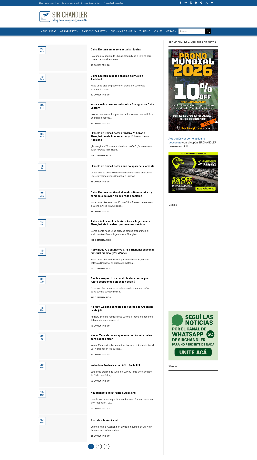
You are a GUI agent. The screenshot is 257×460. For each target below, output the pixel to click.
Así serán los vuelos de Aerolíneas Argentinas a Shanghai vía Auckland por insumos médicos (120, 223)
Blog (41, 3)
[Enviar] (208, 31)
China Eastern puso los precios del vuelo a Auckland (117, 77)
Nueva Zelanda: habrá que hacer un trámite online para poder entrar (121, 337)
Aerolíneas (48, 31)
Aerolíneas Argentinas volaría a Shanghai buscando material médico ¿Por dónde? (123, 251)
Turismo (144, 31)
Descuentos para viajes (91, 3)
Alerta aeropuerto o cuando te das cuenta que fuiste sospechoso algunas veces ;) (119, 280)
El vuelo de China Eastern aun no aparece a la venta (122, 166)
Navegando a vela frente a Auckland (113, 392)
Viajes (158, 31)
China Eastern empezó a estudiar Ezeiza (116, 49)
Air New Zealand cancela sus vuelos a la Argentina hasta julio (122, 308)
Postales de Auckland (104, 420)
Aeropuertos (69, 31)
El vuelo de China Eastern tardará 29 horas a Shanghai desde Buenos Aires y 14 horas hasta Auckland (120, 136)
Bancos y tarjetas (94, 31)
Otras (171, 31)
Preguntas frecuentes (113, 3)
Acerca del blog (52, 3)
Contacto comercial (70, 3)
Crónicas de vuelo (123, 31)
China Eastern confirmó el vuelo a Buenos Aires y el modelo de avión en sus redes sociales (121, 194)
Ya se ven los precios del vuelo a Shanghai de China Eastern (123, 106)
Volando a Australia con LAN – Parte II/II (115, 365)
